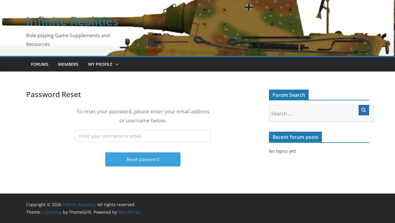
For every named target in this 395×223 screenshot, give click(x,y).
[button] (116, 64)
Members (68, 64)
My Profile (100, 64)
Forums (39, 64)
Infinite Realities (72, 21)
